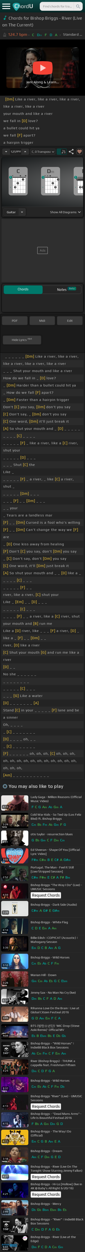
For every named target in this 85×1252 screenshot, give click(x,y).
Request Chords (46, 895)
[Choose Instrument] (22, 211)
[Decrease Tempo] (6, 151)
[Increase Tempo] (25, 151)
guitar (11, 212)
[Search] (78, 6)
